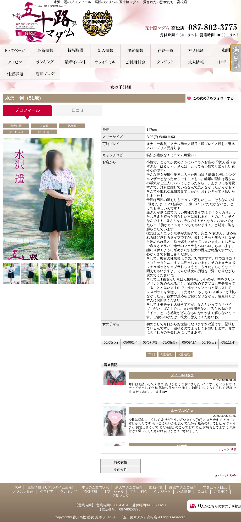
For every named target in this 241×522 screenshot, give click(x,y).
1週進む (167, 354)
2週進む (184, 354)
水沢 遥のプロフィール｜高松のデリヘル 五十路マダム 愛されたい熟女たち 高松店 (120, 22)
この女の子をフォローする (213, 98)
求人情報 (196, 62)
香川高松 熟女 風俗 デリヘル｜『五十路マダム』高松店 (115, 517)
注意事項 (15, 74)
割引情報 (75, 62)
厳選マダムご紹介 (166, 50)
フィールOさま (182, 375)
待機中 (182, 446)
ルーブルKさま (182, 411)
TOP (15, 50)
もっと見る (228, 450)
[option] (48, 207)
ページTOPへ (228, 475)
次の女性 (120, 470)
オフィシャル (105, 62)
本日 (151, 354)
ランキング (45, 62)
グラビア (15, 62)
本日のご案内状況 (75, 50)
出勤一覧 (135, 50)
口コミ (226, 62)
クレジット (166, 62)
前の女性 (120, 462)
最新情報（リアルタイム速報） (45, 50)
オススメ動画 (226, 50)
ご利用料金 (135, 62)
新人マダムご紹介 (105, 50)
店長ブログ (45, 74)
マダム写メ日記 (196, 50)
